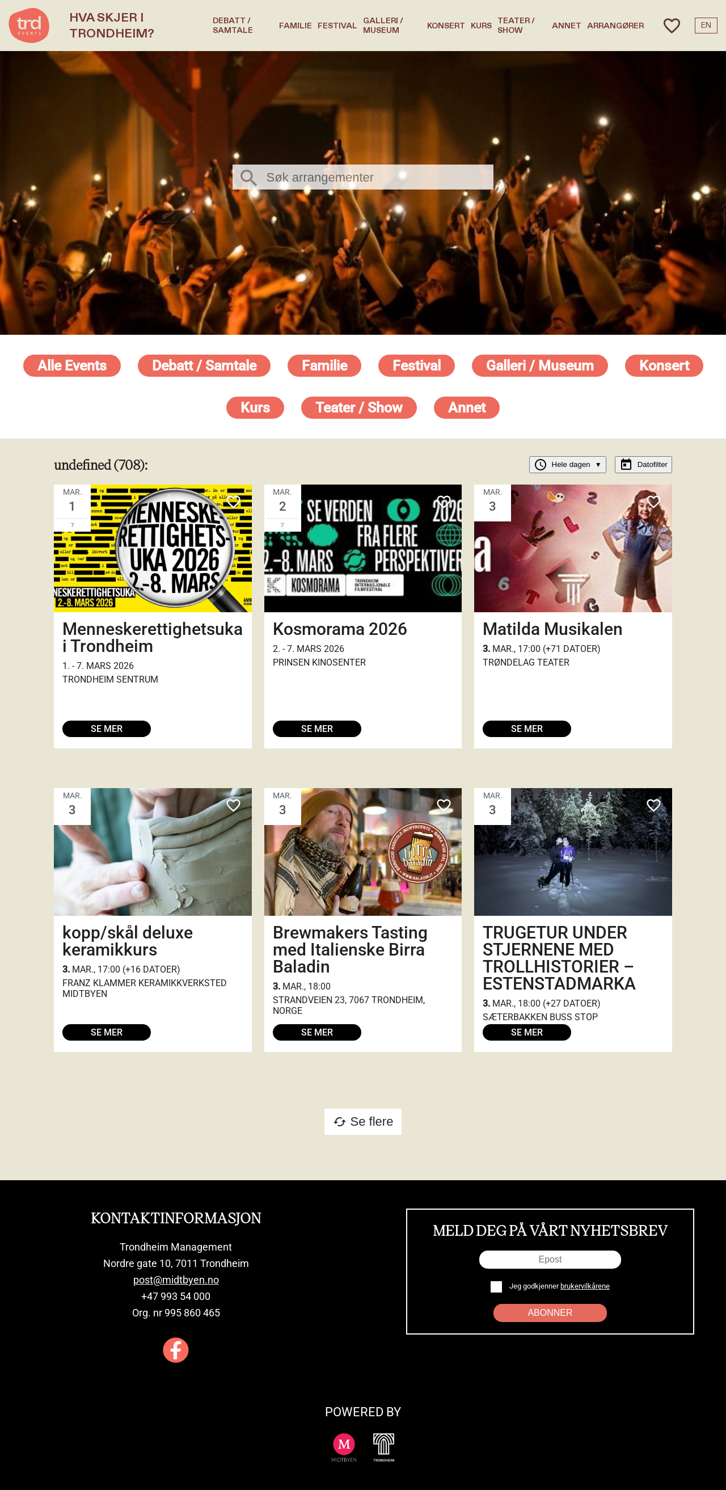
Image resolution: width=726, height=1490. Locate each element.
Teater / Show (516, 25)
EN (706, 25)
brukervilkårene (585, 1286)
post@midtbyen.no (176, 1280)
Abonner (549, 1313)
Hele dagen (568, 465)
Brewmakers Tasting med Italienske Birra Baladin (350, 950)
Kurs (481, 26)
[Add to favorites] (233, 503)
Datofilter (643, 465)
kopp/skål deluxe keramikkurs (127, 941)
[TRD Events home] (29, 25)
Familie (295, 26)
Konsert (446, 26)
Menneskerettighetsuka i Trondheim (152, 637)
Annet (566, 26)
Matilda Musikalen (553, 629)
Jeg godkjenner (559, 1286)
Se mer (107, 728)
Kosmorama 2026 (340, 629)
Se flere (363, 1121)
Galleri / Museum (383, 25)
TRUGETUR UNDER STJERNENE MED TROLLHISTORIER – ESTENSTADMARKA (559, 958)
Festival (337, 26)
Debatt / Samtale (233, 25)
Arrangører (615, 26)
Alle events (72, 365)
